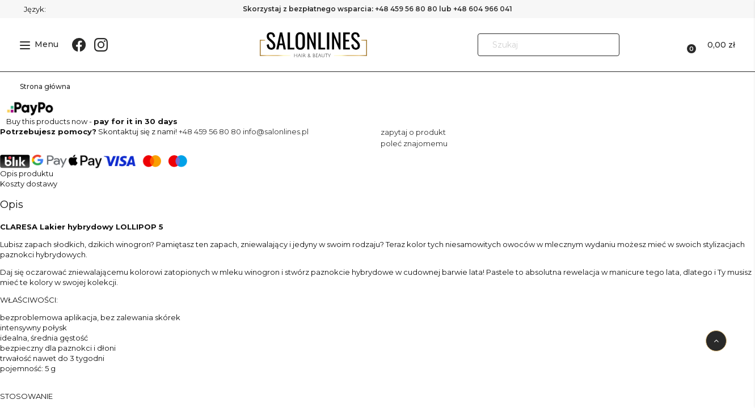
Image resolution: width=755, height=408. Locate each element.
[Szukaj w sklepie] (538, 44)
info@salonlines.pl (276, 131)
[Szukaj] (606, 45)
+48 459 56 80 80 (406, 9)
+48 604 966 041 (482, 9)
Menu (39, 44)
